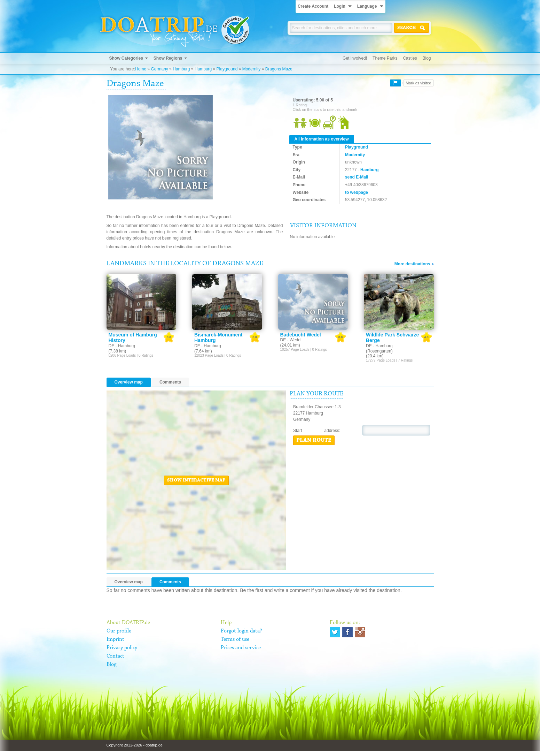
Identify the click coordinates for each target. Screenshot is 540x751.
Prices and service (241, 648)
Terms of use (235, 639)
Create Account (313, 6)
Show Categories (126, 58)
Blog (426, 58)
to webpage (356, 192)
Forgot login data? (241, 631)
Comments (170, 382)
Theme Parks (385, 58)
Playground (227, 69)
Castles (410, 58)
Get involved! (355, 58)
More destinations (412, 263)
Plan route (313, 440)
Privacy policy (122, 648)
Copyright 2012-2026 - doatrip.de (135, 745)
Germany (159, 69)
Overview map (129, 382)
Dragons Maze (278, 69)
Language (367, 6)
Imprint (115, 639)
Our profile (119, 631)
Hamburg (181, 69)
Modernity (251, 69)
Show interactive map (196, 480)
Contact (115, 656)
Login (339, 6)
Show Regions (168, 58)
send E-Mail (356, 177)
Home (140, 69)
